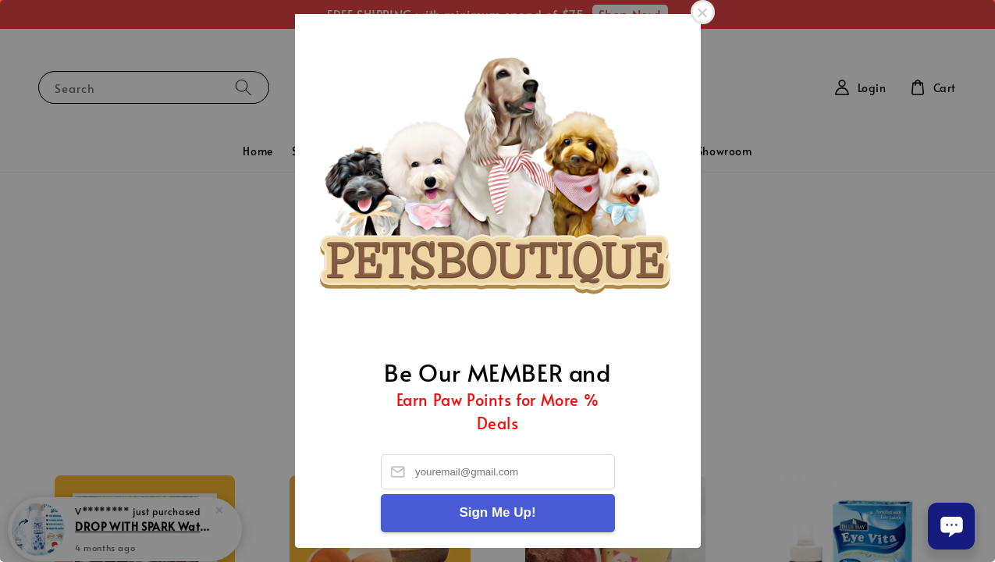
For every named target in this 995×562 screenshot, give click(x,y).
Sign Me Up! (497, 512)
